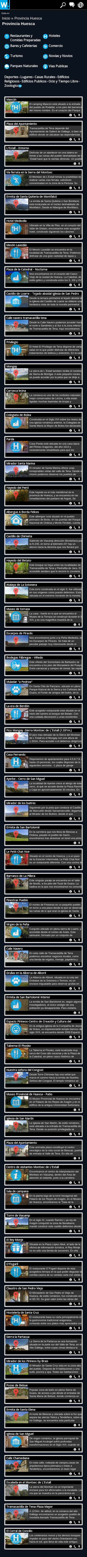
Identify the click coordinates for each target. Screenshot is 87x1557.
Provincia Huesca (28, 18)
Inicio (6, 18)
